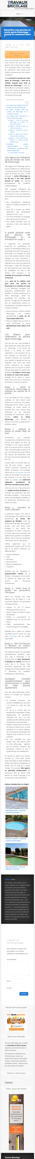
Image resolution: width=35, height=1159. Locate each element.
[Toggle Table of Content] (26, 102)
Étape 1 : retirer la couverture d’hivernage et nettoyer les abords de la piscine (19, 122)
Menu (18, 14)
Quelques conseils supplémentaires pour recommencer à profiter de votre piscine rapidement (17, 147)
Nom (9, 983)
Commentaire (12, 959)
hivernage (13, 636)
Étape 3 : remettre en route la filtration (19, 131)
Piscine (13, 47)
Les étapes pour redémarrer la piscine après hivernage (17, 117)
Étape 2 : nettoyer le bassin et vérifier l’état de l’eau (19, 127)
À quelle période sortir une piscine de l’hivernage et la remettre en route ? (17, 112)
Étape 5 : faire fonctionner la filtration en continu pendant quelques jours (19, 140)
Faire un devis (17, 54)
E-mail (9, 990)
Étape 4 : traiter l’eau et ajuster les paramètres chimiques (19, 135)
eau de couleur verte (20, 472)
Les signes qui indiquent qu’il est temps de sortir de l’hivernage (17, 106)
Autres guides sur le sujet (17, 152)
